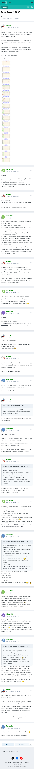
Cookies (26, 762)
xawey (5, 17)
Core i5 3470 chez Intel (8, 434)
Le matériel (16, 18)
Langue (8, 762)
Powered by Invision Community (17, 766)
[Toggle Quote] (4, 405)
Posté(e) (12, 27)
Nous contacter (17, 762)
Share (8, 744)
